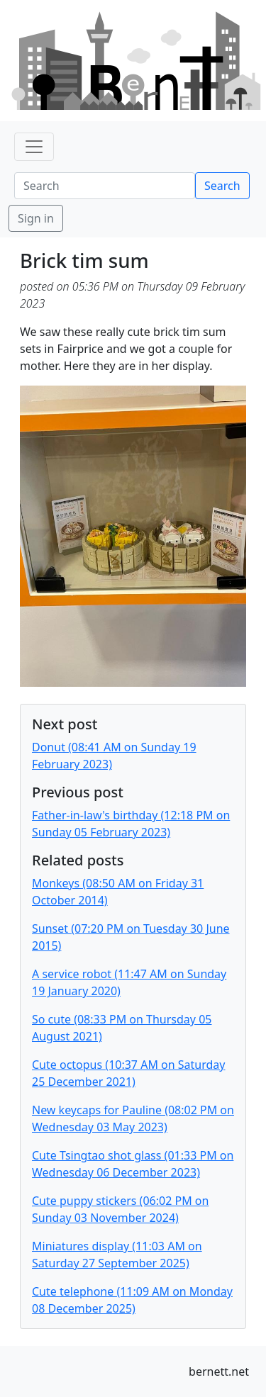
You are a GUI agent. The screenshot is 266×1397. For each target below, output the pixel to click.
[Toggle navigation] (34, 147)
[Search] (104, 185)
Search (222, 185)
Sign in (36, 218)
